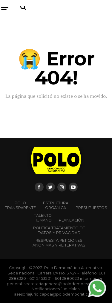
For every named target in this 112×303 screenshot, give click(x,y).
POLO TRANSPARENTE (20, 205)
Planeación (71, 220)
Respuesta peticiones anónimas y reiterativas (59, 242)
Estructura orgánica (55, 205)
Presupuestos (91, 207)
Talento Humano (43, 217)
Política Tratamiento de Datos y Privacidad (59, 230)
